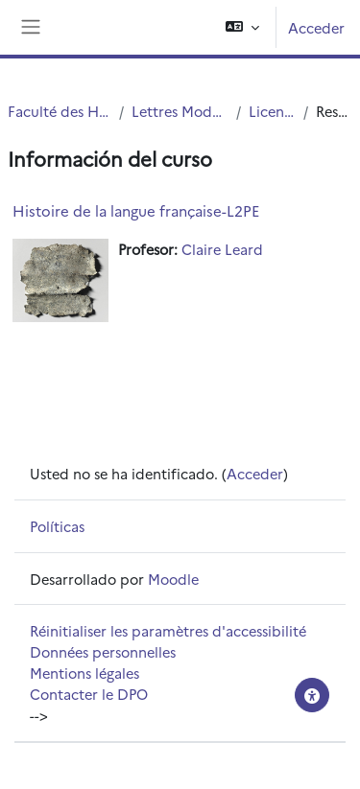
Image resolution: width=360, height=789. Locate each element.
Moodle (173, 579)
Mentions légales (84, 672)
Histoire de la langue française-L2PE (135, 210)
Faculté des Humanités (59, 111)
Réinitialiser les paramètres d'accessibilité (168, 630)
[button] (242, 27)
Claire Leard (222, 249)
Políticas (57, 526)
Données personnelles (103, 651)
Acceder (316, 27)
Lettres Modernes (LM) (180, 111)
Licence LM (272, 111)
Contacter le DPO (89, 694)
